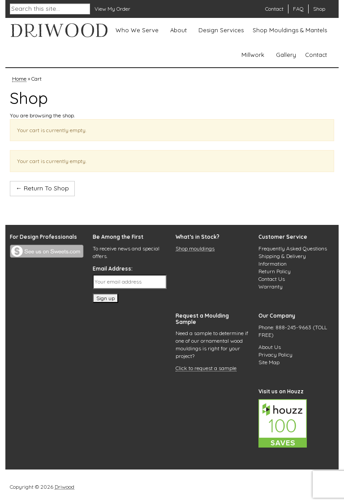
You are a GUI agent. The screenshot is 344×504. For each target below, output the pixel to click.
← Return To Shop (42, 188)
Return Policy (274, 271)
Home (19, 79)
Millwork (252, 54)
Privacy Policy (275, 354)
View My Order (112, 8)
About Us (269, 347)
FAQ (298, 8)
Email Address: (113, 268)
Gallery (286, 54)
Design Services (221, 30)
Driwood (64, 487)
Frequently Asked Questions (292, 248)
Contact (274, 8)
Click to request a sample (206, 368)
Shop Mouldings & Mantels (290, 30)
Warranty (270, 286)
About (178, 30)
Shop (319, 8)
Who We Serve (137, 30)
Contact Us (271, 279)
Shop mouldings (195, 249)
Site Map (269, 362)
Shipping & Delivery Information (282, 260)
